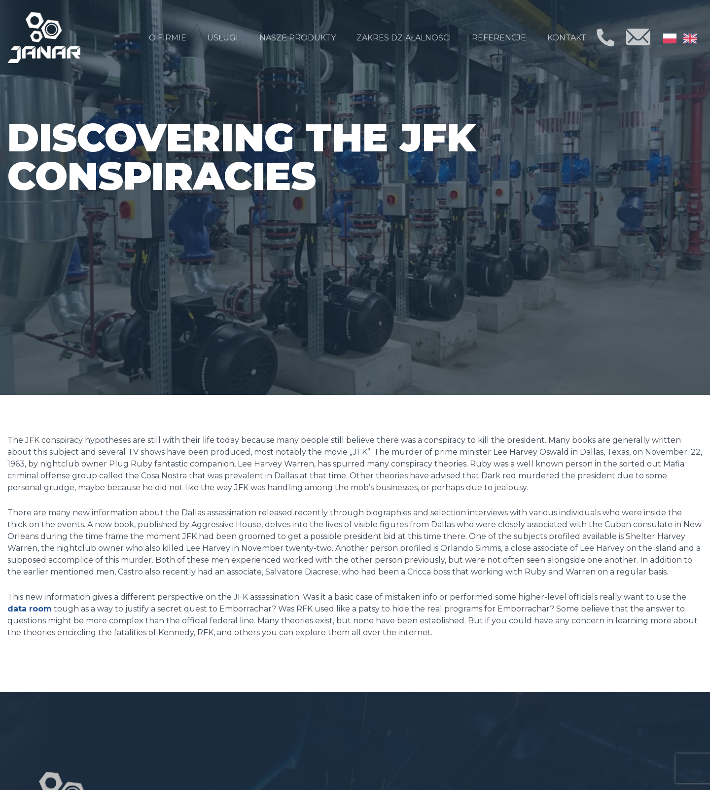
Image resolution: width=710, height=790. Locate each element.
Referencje (499, 37)
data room (29, 608)
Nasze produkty (297, 37)
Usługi (222, 37)
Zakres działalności (403, 37)
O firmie (167, 37)
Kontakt (566, 37)
